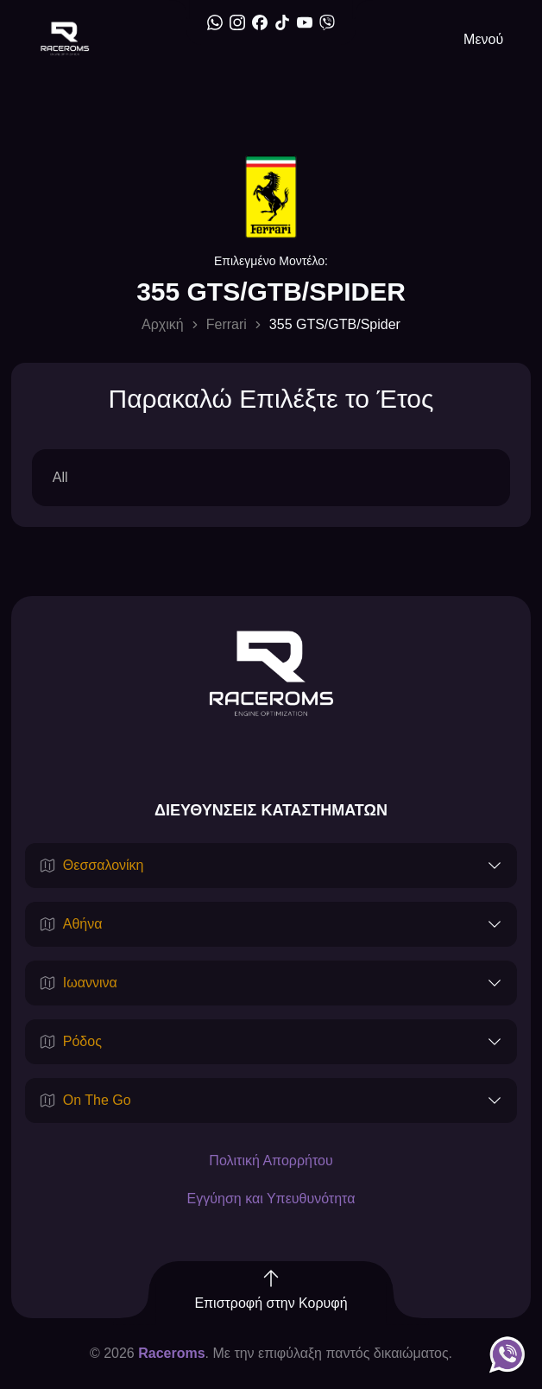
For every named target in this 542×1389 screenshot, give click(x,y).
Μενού (483, 39)
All (60, 477)
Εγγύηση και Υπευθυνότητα (271, 1198)
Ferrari (226, 324)
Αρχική (163, 324)
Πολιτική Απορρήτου (270, 1160)
